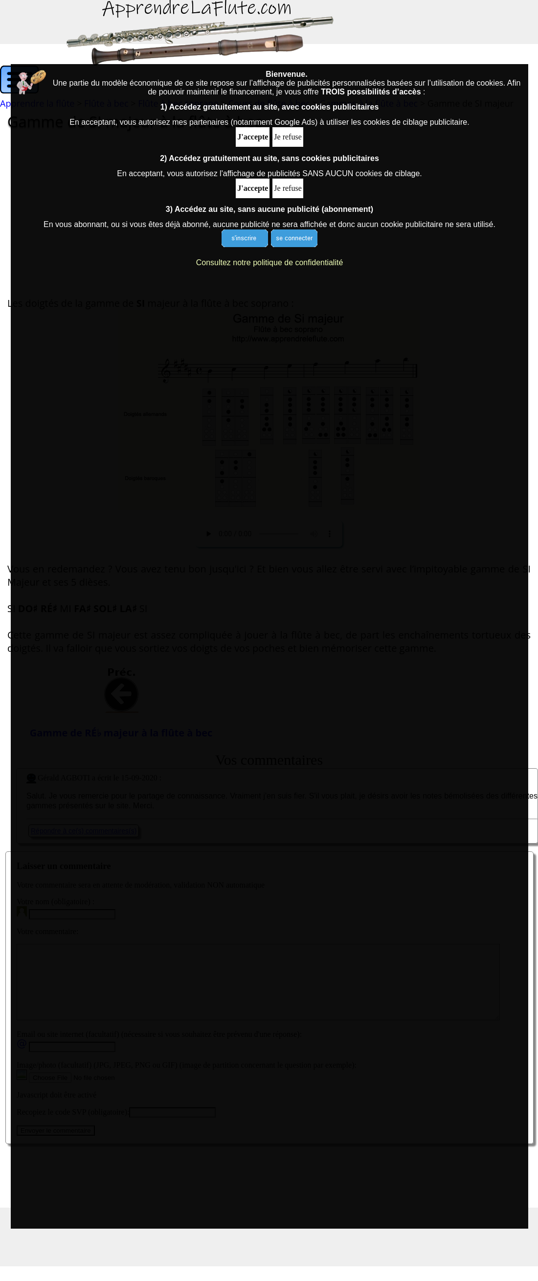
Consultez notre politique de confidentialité (269, 262)
